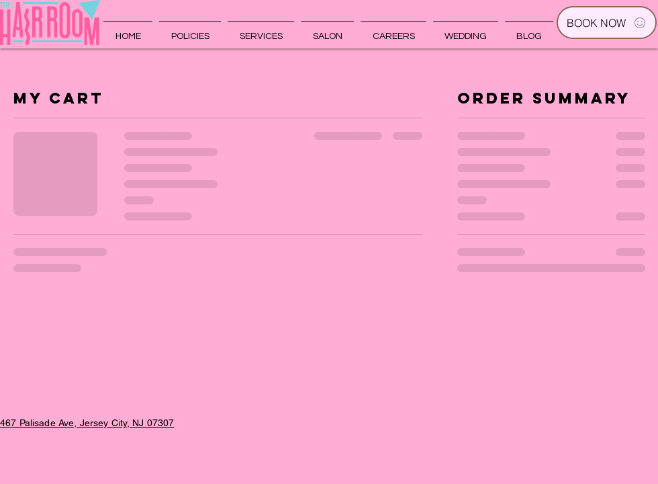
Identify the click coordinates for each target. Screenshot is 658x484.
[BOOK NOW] (607, 22)
